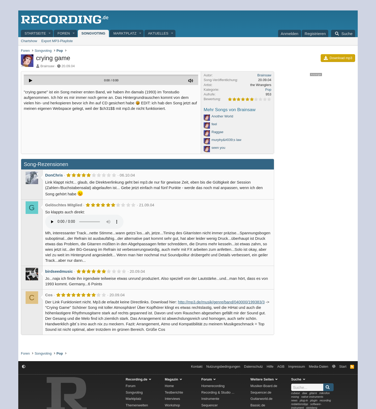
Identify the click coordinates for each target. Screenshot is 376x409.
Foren (63, 33)
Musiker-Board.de (263, 386)
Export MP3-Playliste (57, 41)
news (294, 400)
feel (214, 124)
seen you (218, 148)
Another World (222, 116)
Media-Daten (318, 366)
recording (325, 400)
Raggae (218, 132)
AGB (280, 366)
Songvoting (93, 33)
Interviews (172, 399)
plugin (314, 400)
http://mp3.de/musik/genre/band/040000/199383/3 (221, 302)
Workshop (172, 405)
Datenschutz (253, 366)
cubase (295, 393)
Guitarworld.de (261, 399)
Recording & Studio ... (217, 392)
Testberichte (174, 392)
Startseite (35, 33)
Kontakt (196, 366)
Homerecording (213, 386)
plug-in (304, 400)
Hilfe (270, 366)
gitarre (313, 393)
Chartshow (29, 41)
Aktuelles (158, 33)
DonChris (54, 175)
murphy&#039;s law (226, 140)
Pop (268, 90)
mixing (295, 396)
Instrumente (210, 399)
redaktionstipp (299, 404)
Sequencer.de (260, 392)
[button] (49, 33)
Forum (131, 386)
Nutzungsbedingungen (223, 366)
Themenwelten (137, 405)
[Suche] (343, 33)
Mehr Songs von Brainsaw (229, 109)
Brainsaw (47, 66)
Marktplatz (124, 33)
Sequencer (209, 405)
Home (169, 386)
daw (304, 393)
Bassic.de (257, 405)
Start (342, 366)
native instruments (312, 396)
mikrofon (324, 393)
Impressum (296, 366)
